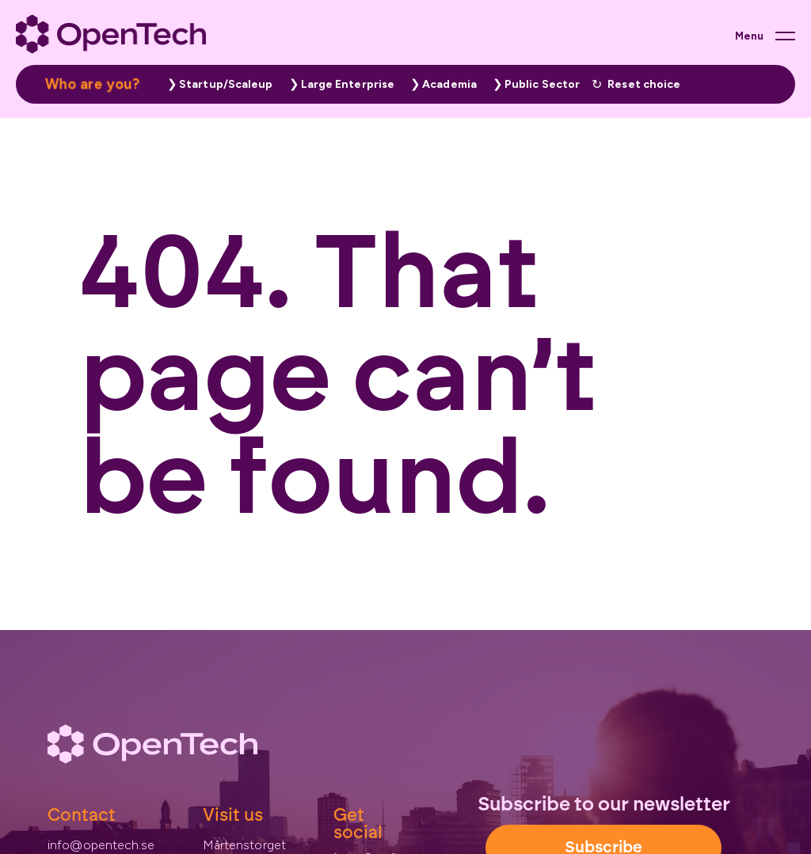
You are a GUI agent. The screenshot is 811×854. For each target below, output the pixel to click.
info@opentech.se (101, 844)
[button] (216, 84)
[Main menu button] (765, 36)
